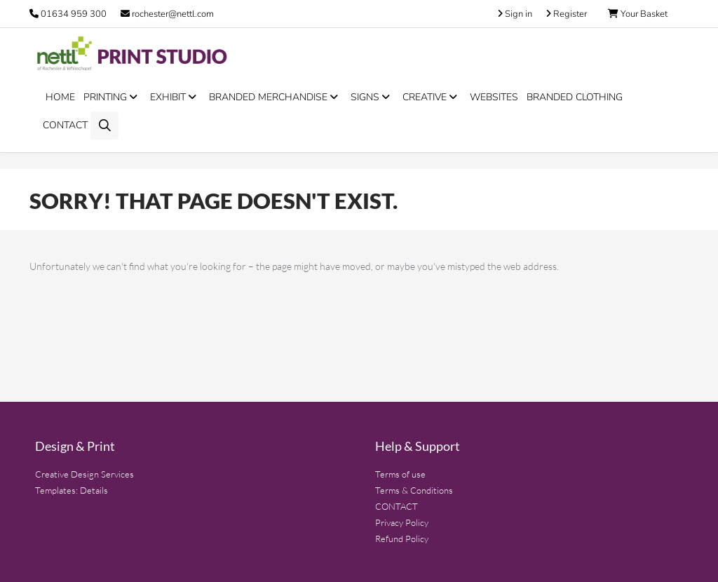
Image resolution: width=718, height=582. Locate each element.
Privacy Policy (401, 522)
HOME (60, 97)
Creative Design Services (84, 474)
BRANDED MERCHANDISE (275, 97)
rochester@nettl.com (167, 14)
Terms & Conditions (414, 490)
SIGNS (372, 97)
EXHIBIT (175, 97)
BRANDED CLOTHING (575, 97)
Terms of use (400, 474)
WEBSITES (494, 97)
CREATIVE (431, 97)
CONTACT (65, 125)
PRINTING (112, 97)
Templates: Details (71, 490)
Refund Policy (401, 538)
